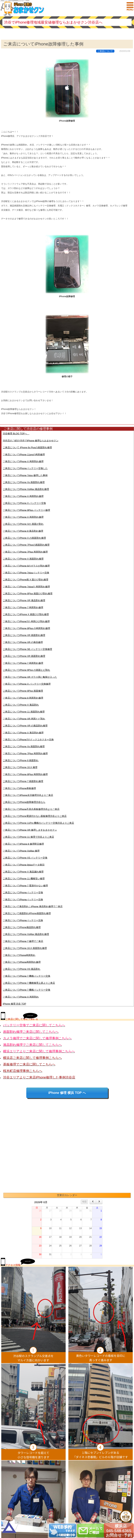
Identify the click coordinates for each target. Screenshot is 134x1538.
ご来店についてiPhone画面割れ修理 (22, 962)
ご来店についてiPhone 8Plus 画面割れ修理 (25, 774)
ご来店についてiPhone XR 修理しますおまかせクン (30, 829)
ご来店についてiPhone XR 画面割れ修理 (24, 635)
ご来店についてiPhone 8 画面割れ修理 (23, 697)
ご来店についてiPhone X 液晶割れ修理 (23, 732)
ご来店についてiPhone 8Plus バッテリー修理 (26, 510)
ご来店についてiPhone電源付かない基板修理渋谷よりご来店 (35, 816)
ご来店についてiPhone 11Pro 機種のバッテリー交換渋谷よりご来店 (38, 823)
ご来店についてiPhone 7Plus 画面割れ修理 (25, 551)
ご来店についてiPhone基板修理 (19, 788)
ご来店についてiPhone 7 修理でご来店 (23, 941)
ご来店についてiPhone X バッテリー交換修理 (27, 683)
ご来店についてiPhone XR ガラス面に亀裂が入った (30, 677)
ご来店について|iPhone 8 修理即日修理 (23, 843)
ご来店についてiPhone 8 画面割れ (20, 760)
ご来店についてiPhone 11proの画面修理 (24, 454)
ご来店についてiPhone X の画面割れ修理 (24, 538)
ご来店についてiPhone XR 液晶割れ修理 (24, 600)
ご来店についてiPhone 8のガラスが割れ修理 (26, 565)
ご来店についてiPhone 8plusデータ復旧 (23, 864)
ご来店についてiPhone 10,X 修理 (20, 767)
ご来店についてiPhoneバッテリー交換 (23, 892)
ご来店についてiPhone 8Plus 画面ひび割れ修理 (27, 593)
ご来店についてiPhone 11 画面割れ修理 (23, 711)
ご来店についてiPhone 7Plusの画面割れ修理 (26, 544)
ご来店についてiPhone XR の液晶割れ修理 (25, 725)
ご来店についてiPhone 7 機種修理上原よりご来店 (29, 983)
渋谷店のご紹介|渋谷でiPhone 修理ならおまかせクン (30, 440)
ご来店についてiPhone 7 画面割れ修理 (23, 607)
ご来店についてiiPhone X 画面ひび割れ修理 (26, 614)
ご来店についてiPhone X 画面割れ (21, 996)
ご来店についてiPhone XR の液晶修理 (23, 642)
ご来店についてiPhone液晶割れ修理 (22, 927)
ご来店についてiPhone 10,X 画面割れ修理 (25, 948)
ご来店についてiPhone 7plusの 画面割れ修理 (26, 586)
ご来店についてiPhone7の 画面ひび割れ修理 (26, 621)
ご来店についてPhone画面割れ (19, 955)
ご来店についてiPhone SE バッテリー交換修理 (27, 649)
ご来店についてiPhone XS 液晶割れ (21, 969)
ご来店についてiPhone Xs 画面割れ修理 (24, 482)
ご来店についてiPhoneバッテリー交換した (25, 468)
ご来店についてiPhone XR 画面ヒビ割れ (24, 718)
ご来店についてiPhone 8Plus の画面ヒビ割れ (26, 670)
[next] (99, 1202)
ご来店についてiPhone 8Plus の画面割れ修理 (26, 628)
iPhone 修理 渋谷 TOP (14, 1003)
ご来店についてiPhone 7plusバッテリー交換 (26, 572)
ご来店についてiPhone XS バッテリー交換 (25, 857)
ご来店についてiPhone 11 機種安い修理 (23, 878)
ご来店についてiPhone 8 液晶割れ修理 (23, 530)
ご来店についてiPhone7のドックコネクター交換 (28, 739)
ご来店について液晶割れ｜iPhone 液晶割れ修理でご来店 (32, 906)
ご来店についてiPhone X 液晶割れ (21, 704)
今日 (84, 1201)
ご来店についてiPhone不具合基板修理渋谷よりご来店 (31, 809)
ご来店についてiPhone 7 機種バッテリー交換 (26, 975)
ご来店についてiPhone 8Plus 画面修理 (23, 690)
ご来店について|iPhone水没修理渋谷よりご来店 (28, 795)
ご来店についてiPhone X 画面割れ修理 (23, 461)
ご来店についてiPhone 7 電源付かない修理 (25, 885)
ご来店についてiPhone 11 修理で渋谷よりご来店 (28, 836)
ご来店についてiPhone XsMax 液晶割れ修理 (26, 489)
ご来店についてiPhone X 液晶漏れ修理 (23, 871)
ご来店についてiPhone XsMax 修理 (21, 850)
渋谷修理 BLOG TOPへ (16, 433)
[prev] (93, 1202)
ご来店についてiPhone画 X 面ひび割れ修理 (25, 579)
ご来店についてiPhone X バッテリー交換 (24, 503)
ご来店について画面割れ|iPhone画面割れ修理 (27, 913)
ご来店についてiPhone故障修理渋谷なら (24, 802)
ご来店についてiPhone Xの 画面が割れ (23, 524)
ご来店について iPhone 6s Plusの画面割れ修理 (27, 447)
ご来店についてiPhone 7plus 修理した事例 (25, 475)
